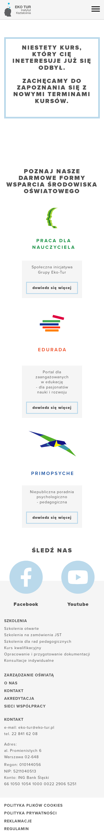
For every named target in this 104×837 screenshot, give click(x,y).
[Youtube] (78, 577)
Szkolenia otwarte (21, 628)
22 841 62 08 (25, 733)
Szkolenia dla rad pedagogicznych (38, 641)
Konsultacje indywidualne (29, 660)
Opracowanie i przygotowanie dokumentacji (47, 654)
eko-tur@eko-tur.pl (36, 727)
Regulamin (16, 829)
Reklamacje (18, 821)
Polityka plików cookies (33, 805)
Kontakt (14, 690)
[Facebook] (26, 577)
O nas (10, 683)
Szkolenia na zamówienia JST (33, 635)
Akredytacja (19, 698)
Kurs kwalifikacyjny (22, 648)
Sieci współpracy (25, 706)
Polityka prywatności (30, 813)
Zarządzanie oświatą (29, 675)
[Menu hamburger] (96, 9)
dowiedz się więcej (52, 287)
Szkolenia (15, 621)
